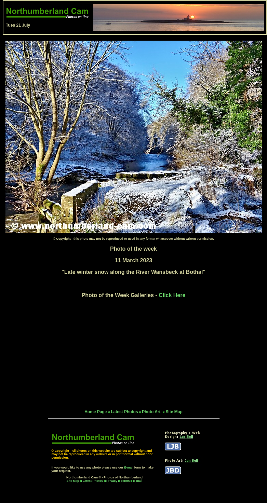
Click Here (172, 295)
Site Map (173, 411)
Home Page (95, 411)
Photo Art (152, 411)
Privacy (112, 481)
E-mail (128, 467)
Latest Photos (93, 481)
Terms (125, 481)
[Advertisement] (134, 354)
